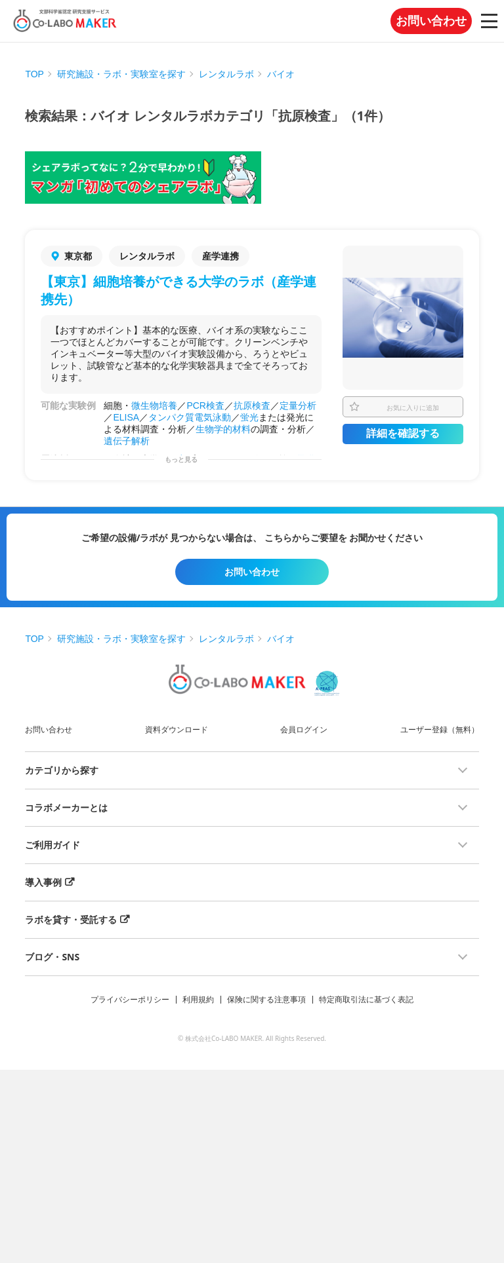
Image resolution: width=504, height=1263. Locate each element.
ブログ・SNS (52, 957)
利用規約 (198, 999)
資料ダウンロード (176, 729)
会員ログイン (303, 729)
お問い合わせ (431, 21)
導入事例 (43, 882)
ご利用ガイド (52, 845)
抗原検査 (252, 405)
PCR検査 (205, 405)
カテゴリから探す (61, 770)
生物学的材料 (223, 429)
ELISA (126, 417)
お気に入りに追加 (413, 407)
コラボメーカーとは (66, 807)
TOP (34, 74)
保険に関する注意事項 (266, 999)
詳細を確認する (403, 433)
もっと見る (181, 459)
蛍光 (249, 417)
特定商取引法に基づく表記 (366, 999)
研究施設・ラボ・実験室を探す (121, 74)
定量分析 (298, 405)
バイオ (281, 74)
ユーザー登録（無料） (439, 729)
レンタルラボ (226, 74)
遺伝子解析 (127, 441)
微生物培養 (154, 405)
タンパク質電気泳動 (189, 417)
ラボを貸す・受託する (71, 919)
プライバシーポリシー (130, 999)
